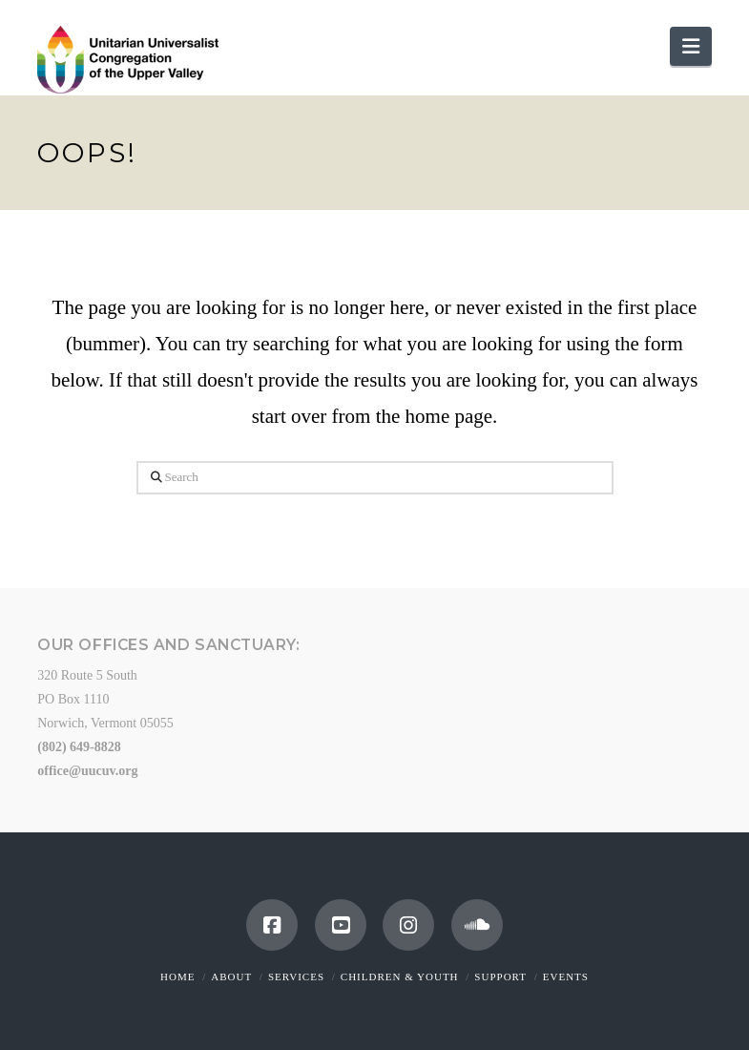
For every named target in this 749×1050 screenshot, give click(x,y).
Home (177, 976)
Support (500, 976)
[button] (691, 46)
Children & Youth (400, 976)
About (231, 976)
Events (566, 976)
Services (296, 976)
